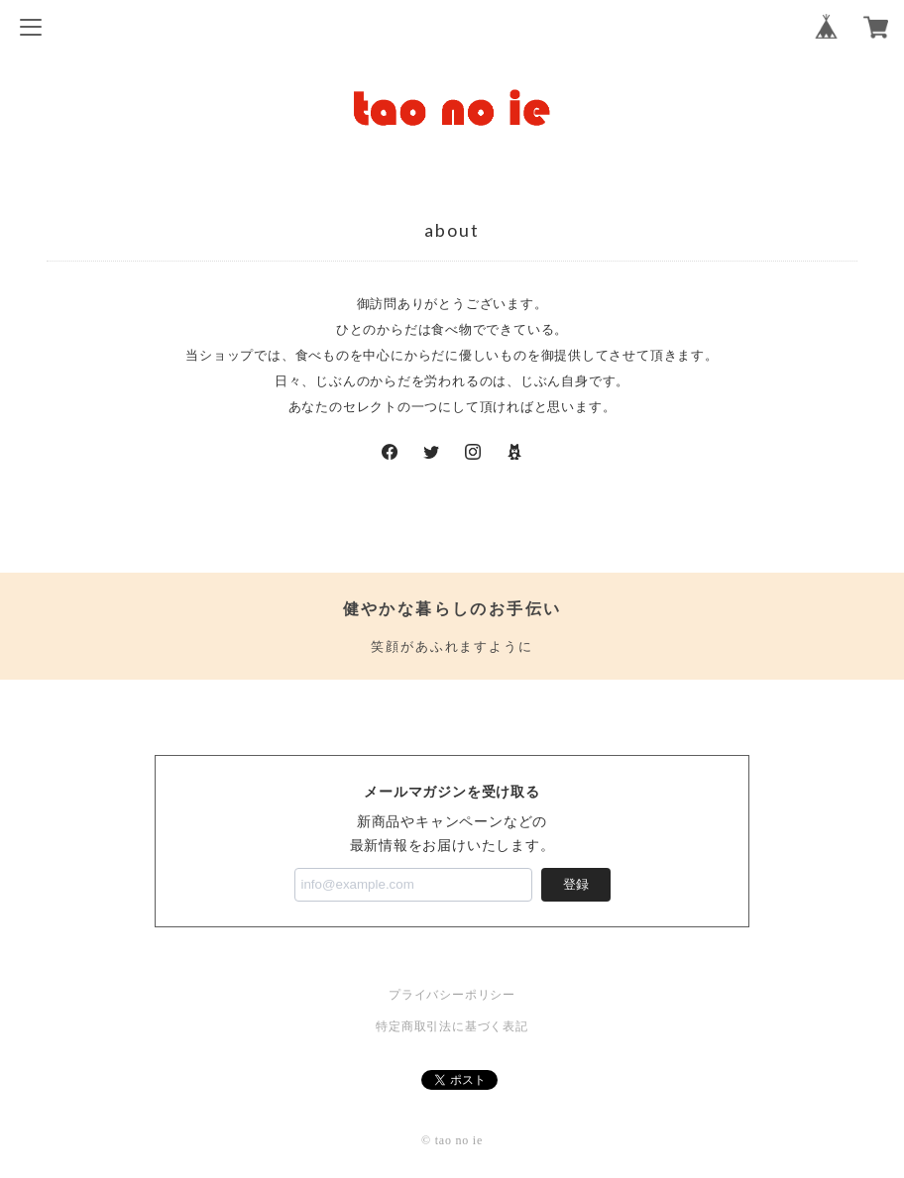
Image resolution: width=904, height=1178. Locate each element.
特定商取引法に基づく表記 (451, 1026)
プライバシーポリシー (452, 995)
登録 (576, 884)
